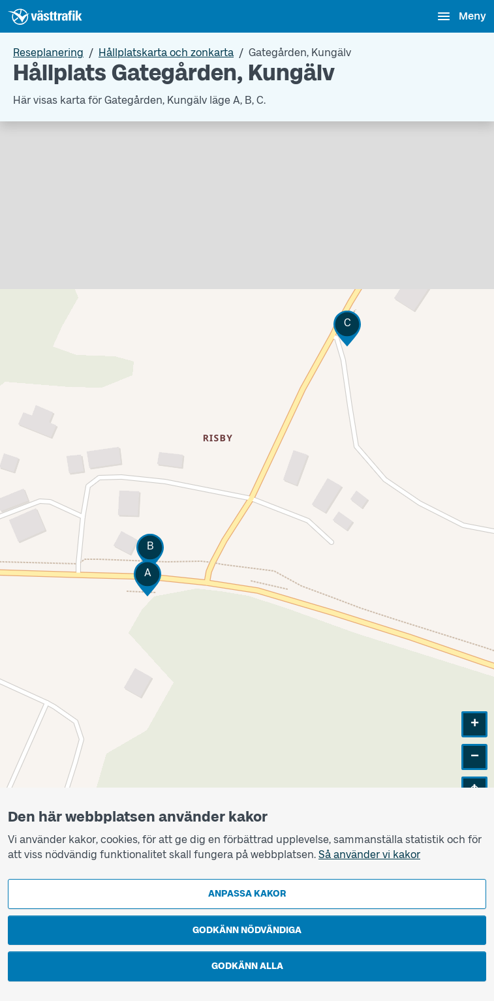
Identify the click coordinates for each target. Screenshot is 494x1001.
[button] (147, 578)
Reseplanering (48, 52)
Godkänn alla (247, 966)
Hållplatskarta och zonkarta (166, 52)
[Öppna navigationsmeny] (461, 16)
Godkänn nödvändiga (247, 930)
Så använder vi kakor (369, 854)
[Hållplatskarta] (247, 471)
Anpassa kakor (247, 893)
